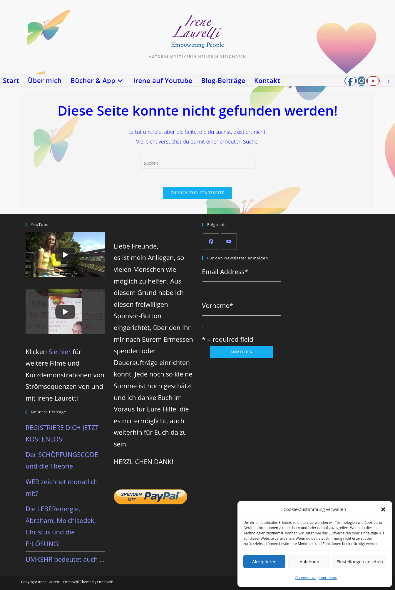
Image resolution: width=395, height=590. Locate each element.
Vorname (217, 305)
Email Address (225, 271)
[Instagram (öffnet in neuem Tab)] (361, 81)
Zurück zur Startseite (198, 192)
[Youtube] (229, 241)
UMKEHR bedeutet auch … (65, 559)
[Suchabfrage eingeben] (197, 163)
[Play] (65, 255)
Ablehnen (309, 561)
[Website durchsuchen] (389, 81)
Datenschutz (305, 577)
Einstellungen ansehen (360, 561)
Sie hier (59, 351)
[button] (383, 509)
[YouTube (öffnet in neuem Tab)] (373, 81)
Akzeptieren (264, 561)
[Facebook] (211, 241)
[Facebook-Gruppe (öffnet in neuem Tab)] (350, 81)
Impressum (328, 577)
